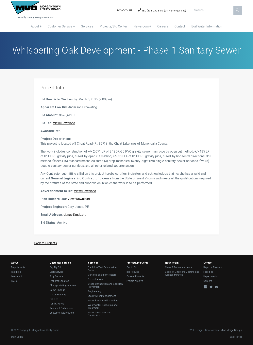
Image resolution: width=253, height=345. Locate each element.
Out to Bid (131, 267)
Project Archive (134, 281)
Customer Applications (62, 312)
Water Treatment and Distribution (99, 314)
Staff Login (17, 337)
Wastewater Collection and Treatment (103, 306)
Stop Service (56, 276)
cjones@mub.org (74, 215)
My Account (124, 10)
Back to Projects (45, 243)
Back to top (236, 337)
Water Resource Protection (103, 300)
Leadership (17, 276)
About (35, 26)
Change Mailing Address (63, 285)
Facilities (16, 272)
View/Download (64, 123)
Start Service (56, 272)
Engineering (94, 291)
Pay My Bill (55, 267)
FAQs (14, 281)
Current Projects (135, 276)
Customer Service (60, 26)
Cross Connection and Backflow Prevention (105, 285)
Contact (180, 26)
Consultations (95, 279)
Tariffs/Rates (57, 303)
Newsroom (141, 26)
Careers (162, 26)
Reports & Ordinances (62, 308)
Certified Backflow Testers (102, 274)
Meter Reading (58, 294)
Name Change (57, 290)
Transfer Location (59, 281)
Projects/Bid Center (113, 26)
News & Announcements (178, 267)
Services (87, 26)
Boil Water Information (206, 26)
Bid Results (132, 272)
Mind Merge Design (231, 330)
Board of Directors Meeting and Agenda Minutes (182, 273)
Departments (18, 267)
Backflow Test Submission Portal (102, 269)
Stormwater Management (102, 296)
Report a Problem (212, 267)
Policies (54, 299)
